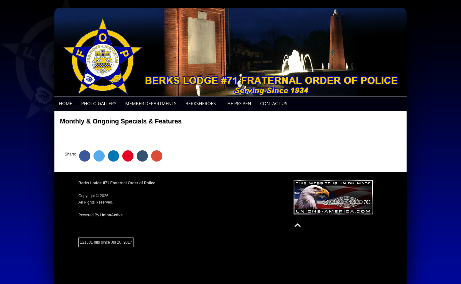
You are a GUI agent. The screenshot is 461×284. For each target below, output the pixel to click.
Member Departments (150, 103)
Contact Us (273, 103)
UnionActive (111, 215)
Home (65, 103)
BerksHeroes (200, 103)
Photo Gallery (99, 103)
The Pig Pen (238, 103)
